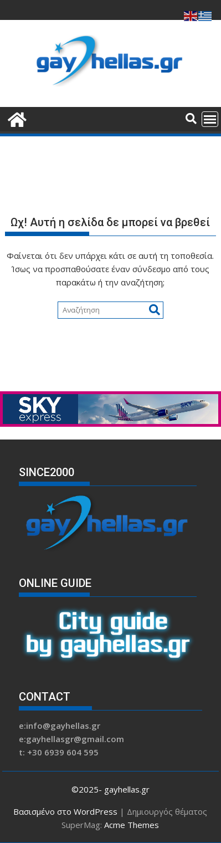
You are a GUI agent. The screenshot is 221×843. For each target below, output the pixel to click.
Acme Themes (131, 824)
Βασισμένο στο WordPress (65, 811)
